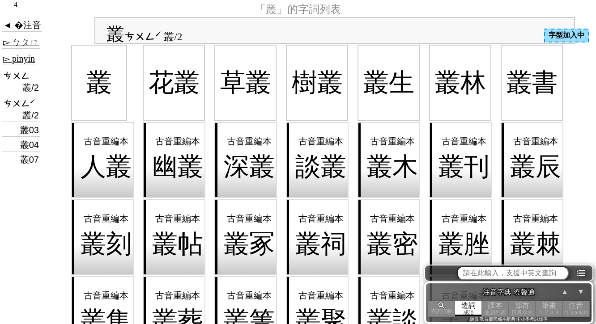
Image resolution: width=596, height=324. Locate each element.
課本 (495, 309)
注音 (575, 309)
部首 (522, 309)
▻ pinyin (19, 58)
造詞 (468, 309)
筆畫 (549, 309)
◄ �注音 (22, 25)
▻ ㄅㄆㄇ (21, 42)
